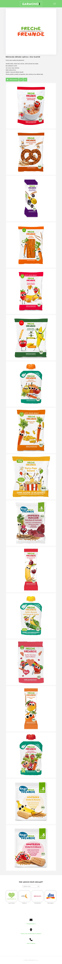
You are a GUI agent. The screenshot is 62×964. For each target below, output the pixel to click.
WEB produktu (12, 79)
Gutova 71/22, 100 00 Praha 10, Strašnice (31, 933)
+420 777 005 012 (31, 943)
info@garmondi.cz (31, 923)
